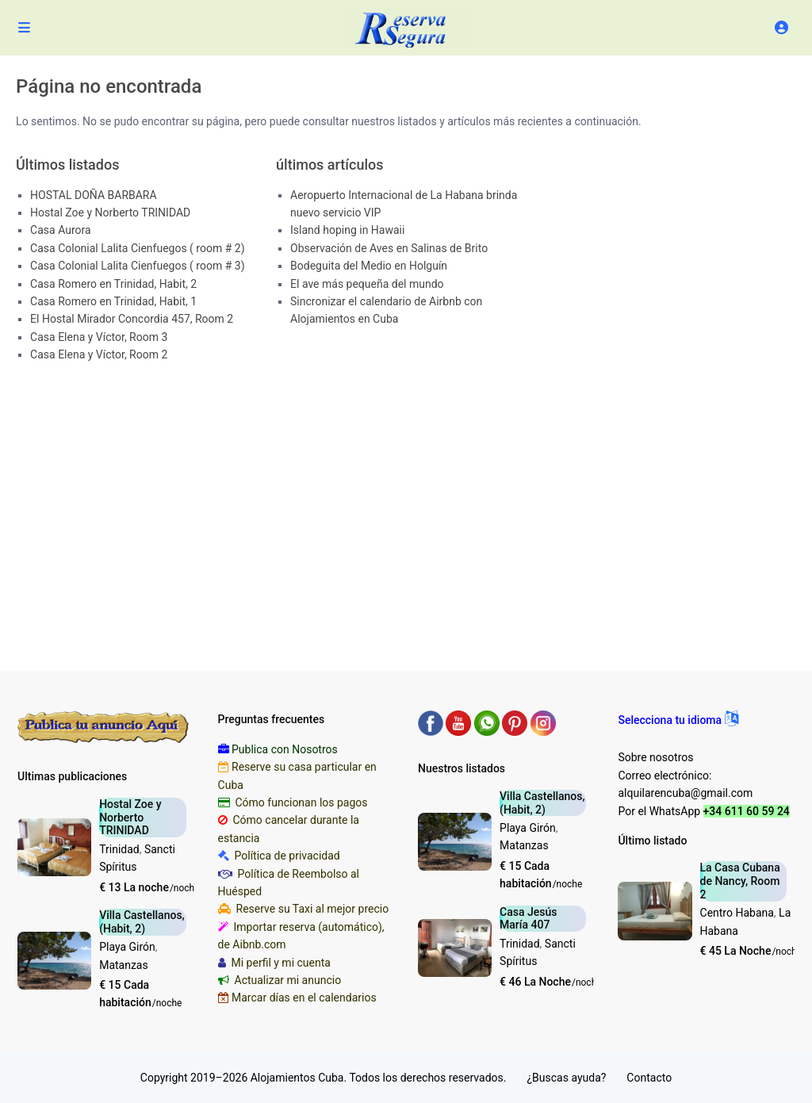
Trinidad (119, 849)
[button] (677, 720)
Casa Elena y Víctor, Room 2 (98, 354)
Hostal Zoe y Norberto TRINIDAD (110, 212)
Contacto (649, 1077)
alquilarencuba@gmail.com (685, 793)
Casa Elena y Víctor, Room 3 (98, 337)
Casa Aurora (60, 230)
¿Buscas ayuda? (566, 1077)
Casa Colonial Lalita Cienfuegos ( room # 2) (137, 248)
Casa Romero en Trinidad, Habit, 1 (113, 301)
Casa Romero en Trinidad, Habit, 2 (113, 284)
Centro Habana (737, 912)
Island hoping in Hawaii (347, 230)
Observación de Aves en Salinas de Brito (389, 248)
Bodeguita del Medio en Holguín (368, 265)
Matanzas (123, 965)
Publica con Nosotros (285, 749)
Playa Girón (127, 946)
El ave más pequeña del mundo (367, 284)
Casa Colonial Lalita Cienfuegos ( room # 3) (137, 265)
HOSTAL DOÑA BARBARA (93, 195)
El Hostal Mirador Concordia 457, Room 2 (131, 318)
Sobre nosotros (655, 757)
